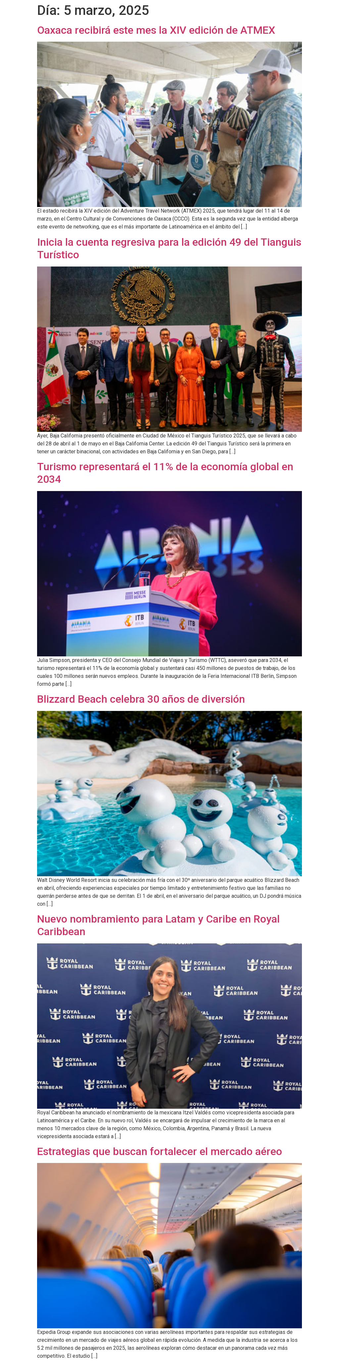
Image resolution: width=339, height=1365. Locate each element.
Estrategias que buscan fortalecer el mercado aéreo (159, 1151)
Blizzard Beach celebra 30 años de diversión (141, 699)
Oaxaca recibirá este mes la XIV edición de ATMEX (156, 30)
